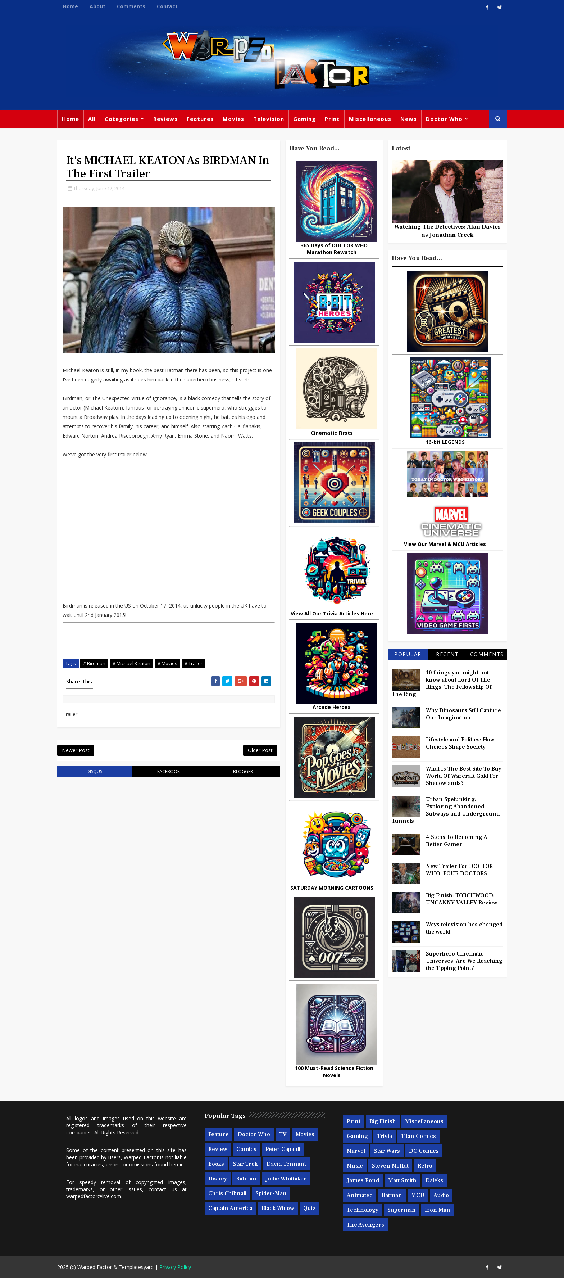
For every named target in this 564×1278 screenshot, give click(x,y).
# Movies (167, 663)
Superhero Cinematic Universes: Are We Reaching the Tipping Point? (464, 961)
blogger (243, 771)
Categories (121, 118)
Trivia (384, 1136)
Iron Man (437, 1210)
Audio (441, 1195)
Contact (167, 6)
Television (268, 118)
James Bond (363, 1180)
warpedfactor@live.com (93, 1196)
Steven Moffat (390, 1165)
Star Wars (387, 1151)
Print (332, 118)
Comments (131, 6)
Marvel (356, 1151)
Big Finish (382, 1121)
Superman (401, 1210)
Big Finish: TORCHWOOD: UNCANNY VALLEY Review (461, 899)
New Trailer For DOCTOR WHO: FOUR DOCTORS (459, 870)
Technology (362, 1210)
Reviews (165, 118)
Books (216, 1164)
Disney (217, 1178)
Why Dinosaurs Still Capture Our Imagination (463, 714)
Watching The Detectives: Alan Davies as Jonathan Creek (447, 231)
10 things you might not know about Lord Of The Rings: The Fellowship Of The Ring (442, 683)
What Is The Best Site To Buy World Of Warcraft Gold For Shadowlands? (463, 776)
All (92, 118)
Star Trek (245, 1164)
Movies (233, 118)
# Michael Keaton (131, 663)
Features (200, 118)
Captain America (230, 1208)
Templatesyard (136, 1267)
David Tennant (286, 1164)
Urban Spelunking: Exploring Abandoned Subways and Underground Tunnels (446, 810)
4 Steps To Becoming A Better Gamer (456, 841)
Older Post (260, 750)
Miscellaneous (370, 118)
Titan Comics (418, 1136)
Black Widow (277, 1208)
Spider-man (271, 1193)
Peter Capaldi (282, 1149)
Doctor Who (444, 118)
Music (355, 1165)
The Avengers (365, 1224)
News (408, 118)
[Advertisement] (169, 645)
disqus (94, 771)
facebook (168, 771)
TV (283, 1134)
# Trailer (194, 663)
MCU (417, 1195)
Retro (425, 1165)
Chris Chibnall (227, 1193)
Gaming (304, 118)
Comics (246, 1149)
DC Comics (424, 1151)
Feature (218, 1134)
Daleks (434, 1180)
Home (70, 6)
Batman (246, 1178)
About (97, 6)
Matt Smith (402, 1180)
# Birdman (94, 663)
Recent (447, 654)
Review (217, 1149)
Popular (408, 654)
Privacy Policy (175, 1267)
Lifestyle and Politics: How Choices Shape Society (460, 743)
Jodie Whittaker (285, 1178)
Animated (360, 1195)
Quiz (309, 1208)
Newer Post (76, 750)
